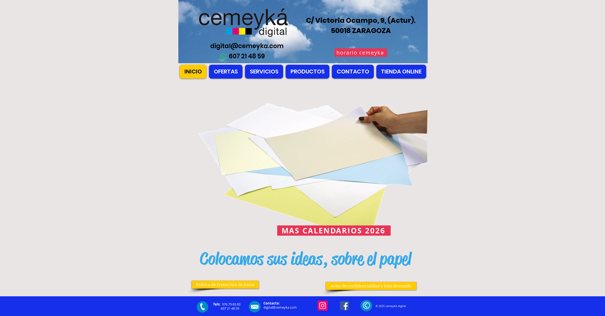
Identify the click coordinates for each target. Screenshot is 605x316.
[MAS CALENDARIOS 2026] (334, 230)
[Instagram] (323, 306)
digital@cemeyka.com (247, 46)
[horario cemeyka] (360, 52)
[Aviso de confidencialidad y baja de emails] (371, 286)
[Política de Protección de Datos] (225, 285)
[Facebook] (344, 305)
